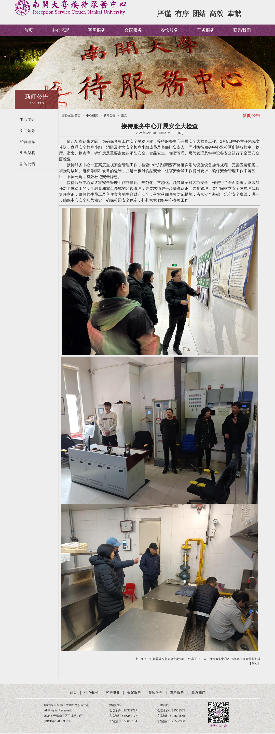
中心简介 (27, 119)
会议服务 (133, 30)
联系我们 (242, 30)
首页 (28, 30)
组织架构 (27, 153)
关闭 (254, 663)
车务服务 (206, 30)
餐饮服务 (169, 30)
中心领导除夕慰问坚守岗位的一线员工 (172, 659)
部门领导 (27, 131)
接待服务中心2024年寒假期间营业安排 (234, 659)
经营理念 (27, 142)
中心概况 (60, 30)
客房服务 (97, 30)
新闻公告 (27, 164)
